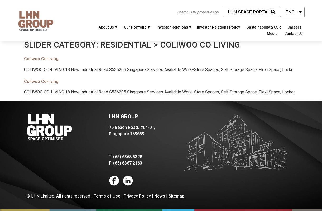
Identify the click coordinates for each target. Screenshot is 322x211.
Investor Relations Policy (218, 27)
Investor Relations (174, 27)
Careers (294, 27)
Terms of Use (107, 196)
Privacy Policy (137, 196)
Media (272, 33)
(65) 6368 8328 (127, 156)
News (159, 196)
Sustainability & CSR (264, 27)
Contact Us (293, 33)
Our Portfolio (137, 27)
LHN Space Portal (251, 12)
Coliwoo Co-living (41, 58)
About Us (108, 27)
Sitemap (176, 196)
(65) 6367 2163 (127, 163)
